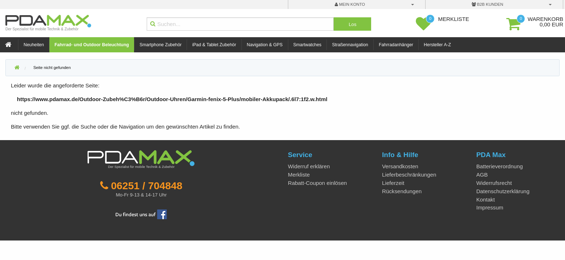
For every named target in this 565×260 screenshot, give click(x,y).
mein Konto (350, 4)
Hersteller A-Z (437, 44)
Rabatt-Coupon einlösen (317, 183)
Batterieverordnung (499, 166)
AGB (482, 175)
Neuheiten (34, 44)
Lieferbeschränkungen (409, 175)
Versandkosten (400, 166)
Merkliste (299, 175)
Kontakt (485, 199)
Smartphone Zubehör (160, 44)
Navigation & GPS (265, 44)
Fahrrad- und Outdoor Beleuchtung (91, 44)
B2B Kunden (487, 4)
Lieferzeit (393, 183)
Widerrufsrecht (494, 183)
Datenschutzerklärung (503, 191)
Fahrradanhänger (396, 44)
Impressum (489, 207)
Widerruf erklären (309, 166)
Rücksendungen (402, 191)
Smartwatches (307, 44)
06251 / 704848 (146, 185)
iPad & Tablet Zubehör (214, 44)
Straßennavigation (350, 44)
